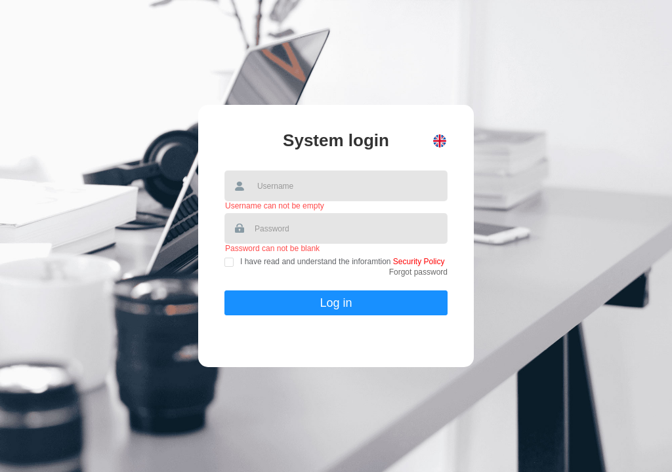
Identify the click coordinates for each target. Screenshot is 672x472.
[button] (440, 141)
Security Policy (418, 261)
